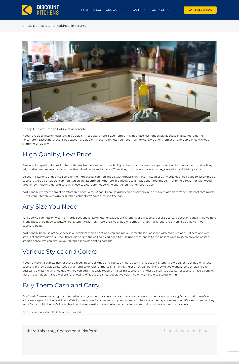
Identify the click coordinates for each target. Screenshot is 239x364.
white (57, 266)
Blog (61, 312)
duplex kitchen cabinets (66, 165)
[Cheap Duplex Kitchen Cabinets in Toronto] (119, 81)
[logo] (40, 6)
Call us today (63, 304)
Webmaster (31, 312)
